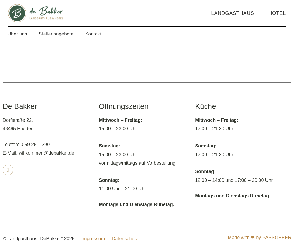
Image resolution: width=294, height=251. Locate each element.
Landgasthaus (232, 13)
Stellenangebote (56, 33)
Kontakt (93, 33)
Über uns (17, 33)
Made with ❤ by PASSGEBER (259, 237)
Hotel (277, 13)
